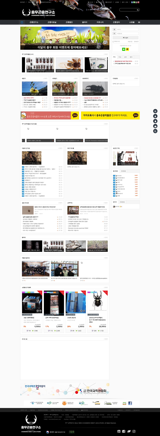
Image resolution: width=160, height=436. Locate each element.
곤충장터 (116, 22)
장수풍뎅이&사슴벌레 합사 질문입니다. (33, 228)
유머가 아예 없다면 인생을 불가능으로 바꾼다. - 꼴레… (39, 169)
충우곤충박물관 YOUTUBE (29, 124)
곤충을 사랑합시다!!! (29, 189)
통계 (131, 57)
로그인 (90, 2)
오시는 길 (24, 339)
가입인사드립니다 (28, 176)
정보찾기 (109, 2)
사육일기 (54, 78)
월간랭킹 (115, 171)
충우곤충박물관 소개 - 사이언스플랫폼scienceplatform (93, 278)
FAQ (120, 57)
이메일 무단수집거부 (56, 410)
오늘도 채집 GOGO (28, 187)
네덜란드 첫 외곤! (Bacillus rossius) (63, 104)
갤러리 (84, 22)
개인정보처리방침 (43, 410)
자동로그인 (116, 41)
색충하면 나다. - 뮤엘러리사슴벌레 (33, 171)
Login (125, 37)
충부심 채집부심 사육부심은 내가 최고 (34, 184)
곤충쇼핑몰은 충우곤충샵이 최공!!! (33, 182)
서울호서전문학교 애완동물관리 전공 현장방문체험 (35, 278)
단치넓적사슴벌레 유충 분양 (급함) (77, 221)
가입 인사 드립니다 (28, 191)
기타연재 (115, 78)
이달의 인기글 (26, 148)
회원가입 (99, 2)
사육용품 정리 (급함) (73, 223)
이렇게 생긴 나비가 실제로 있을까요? (33, 223)
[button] (27, 38)
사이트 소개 (23, 410)
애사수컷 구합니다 (72, 230)
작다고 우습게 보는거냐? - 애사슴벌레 (34, 173)
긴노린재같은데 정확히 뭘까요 (31, 226)
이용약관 (32, 410)
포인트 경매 (116, 148)
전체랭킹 (123, 171)
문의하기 (128, 410)
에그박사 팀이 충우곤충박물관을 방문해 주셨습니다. (64, 278)
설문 (125, 57)
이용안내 (120, 410)
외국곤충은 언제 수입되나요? (31, 193)
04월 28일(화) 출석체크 (44, 2)
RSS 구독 (30, 2)
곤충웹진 (69, 22)
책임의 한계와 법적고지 (71, 410)
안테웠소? (26, 180)
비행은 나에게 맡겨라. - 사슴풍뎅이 (33, 167)
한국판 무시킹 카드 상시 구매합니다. (78, 219)
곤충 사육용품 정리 (73, 226)
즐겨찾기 (22, 2)
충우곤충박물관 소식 (27, 54)
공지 (114, 57)
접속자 (115, 202)
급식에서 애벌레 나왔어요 (29, 219)
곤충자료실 (52, 22)
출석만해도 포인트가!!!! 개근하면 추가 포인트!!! (36, 178)
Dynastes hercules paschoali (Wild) (77, 228)
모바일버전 (137, 410)
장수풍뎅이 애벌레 (27, 221)
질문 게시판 (25, 203)
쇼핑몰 (117, 2)
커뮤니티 (100, 22)
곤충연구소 (34, 22)
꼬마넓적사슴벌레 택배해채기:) (61, 107)
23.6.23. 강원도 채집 (29, 104)
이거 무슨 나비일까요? (29, 230)
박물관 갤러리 (26, 258)
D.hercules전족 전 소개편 (90, 104)
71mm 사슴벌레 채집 (29, 107)
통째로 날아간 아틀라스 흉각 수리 (92, 107)
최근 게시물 (70, 148)
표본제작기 (85, 78)
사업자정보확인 (69, 417)
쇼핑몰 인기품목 (26, 287)
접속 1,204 (125, 2)
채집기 (24, 78)
